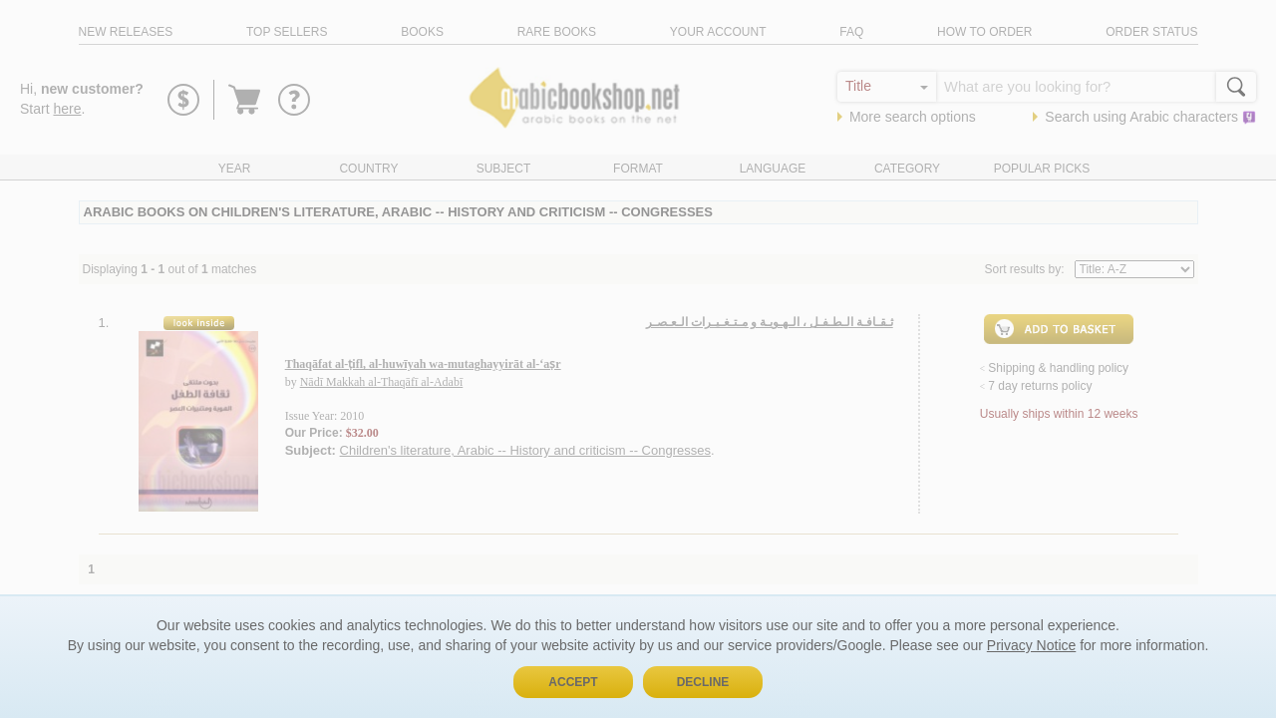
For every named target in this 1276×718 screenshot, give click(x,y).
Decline (703, 682)
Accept (572, 682)
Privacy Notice (1031, 645)
